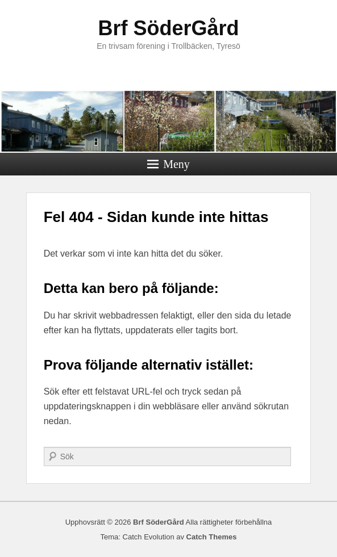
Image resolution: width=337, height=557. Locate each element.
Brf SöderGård (168, 28)
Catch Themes (211, 537)
